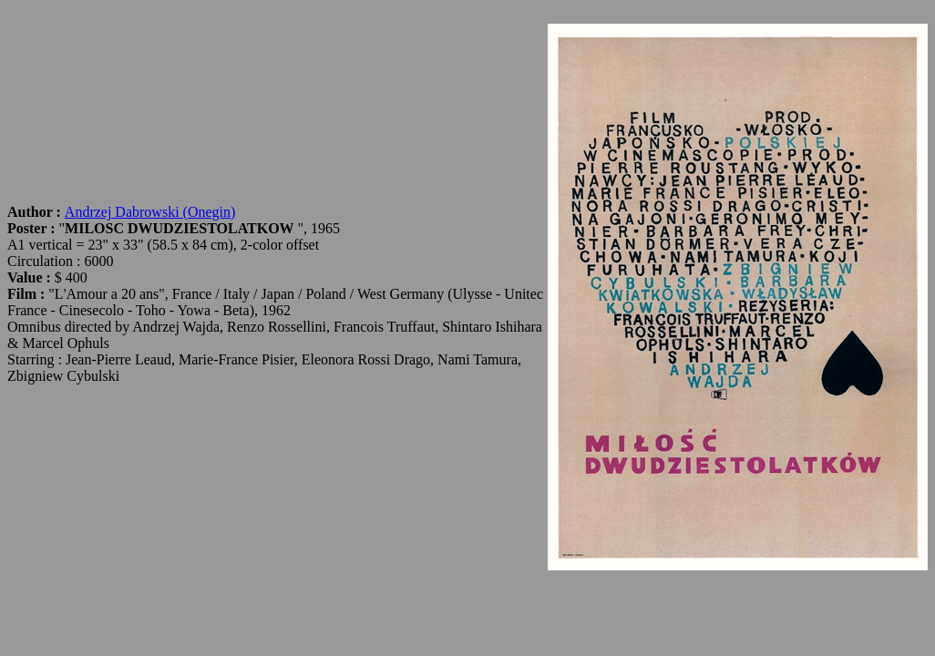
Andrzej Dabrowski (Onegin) (150, 212)
